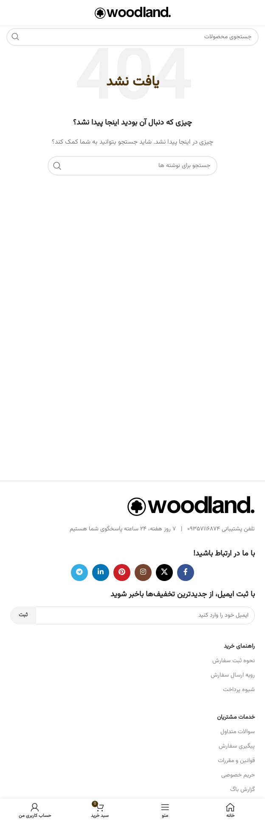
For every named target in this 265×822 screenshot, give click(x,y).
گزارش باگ (242, 789)
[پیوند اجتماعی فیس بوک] (185, 572)
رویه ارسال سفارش (233, 675)
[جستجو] (132, 37)
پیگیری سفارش (237, 746)
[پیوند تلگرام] (79, 572)
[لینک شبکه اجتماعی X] (164, 572)
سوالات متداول (237, 732)
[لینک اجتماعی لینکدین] (100, 572)
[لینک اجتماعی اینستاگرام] (143, 572)
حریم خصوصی (238, 775)
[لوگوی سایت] (133, 13)
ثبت (23, 615)
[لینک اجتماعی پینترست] (121, 572)
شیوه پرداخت (239, 689)
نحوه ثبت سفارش (233, 661)
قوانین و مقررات (236, 760)
